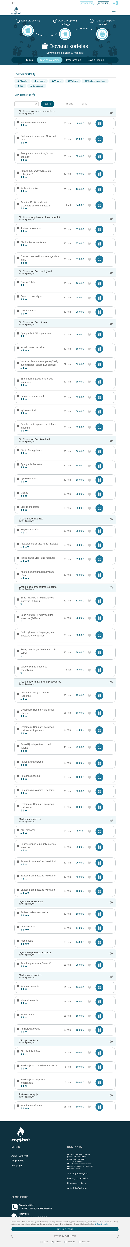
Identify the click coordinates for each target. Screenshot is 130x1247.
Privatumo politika (76, 1183)
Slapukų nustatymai (77, 1173)
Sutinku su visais (65, 1229)
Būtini (44, 1242)
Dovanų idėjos (95, 59)
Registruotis (17, 1160)
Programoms (73, 59)
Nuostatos (70, 1242)
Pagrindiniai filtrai (25, 74)
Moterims (39, 81)
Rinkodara (84, 1242)
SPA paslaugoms (49, 59)
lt (14, 3)
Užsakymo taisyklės (77, 1178)
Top (20, 86)
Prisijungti (16, 1165)
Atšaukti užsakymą (77, 1188)
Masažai (22, 81)
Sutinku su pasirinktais (65, 1236)
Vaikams (73, 81)
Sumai (29, 59)
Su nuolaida (36, 86)
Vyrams (56, 81)
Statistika (57, 1242)
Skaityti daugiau (101, 1224)
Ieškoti (48, 104)
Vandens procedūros (95, 81)
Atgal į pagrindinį (20, 1155)
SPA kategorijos (24, 94)
